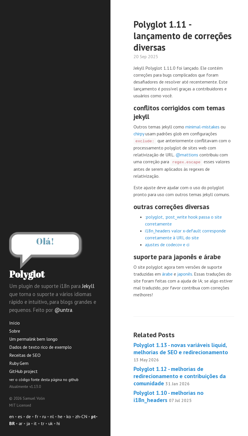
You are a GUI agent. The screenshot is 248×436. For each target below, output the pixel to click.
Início (14, 323)
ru (44, 416)
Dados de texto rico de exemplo (40, 347)
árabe (167, 274)
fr (36, 416)
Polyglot (27, 274)
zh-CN (81, 416)
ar (20, 423)
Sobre (14, 331)
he (60, 416)
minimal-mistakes (202, 127)
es (20, 416)
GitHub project (23, 371)
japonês (184, 274)
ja (28, 423)
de (28, 416)
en (11, 416)
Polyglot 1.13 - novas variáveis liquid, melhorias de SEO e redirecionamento (180, 352)
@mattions (186, 155)
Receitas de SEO (25, 355)
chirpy (138, 134)
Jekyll (88, 286)
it (35, 423)
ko (68, 416)
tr (42, 423)
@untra (63, 309)
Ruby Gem (18, 363)
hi (58, 423)
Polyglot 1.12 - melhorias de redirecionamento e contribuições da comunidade (179, 376)
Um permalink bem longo (33, 339)
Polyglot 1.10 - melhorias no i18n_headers (168, 396)
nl (52, 416)
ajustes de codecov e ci (167, 244)
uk (50, 423)
